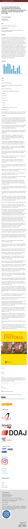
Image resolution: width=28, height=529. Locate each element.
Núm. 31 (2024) (10, 3)
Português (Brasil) (5, 487)
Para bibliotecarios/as (5, 473)
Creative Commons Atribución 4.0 (20, 398)
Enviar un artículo (5, 478)
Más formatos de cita (5, 382)
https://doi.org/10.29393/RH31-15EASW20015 (9, 25)
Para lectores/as (4, 470)
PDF (3, 368)
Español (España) (4, 485)
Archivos (5, 3)
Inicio (2, 3)
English (3, 484)
